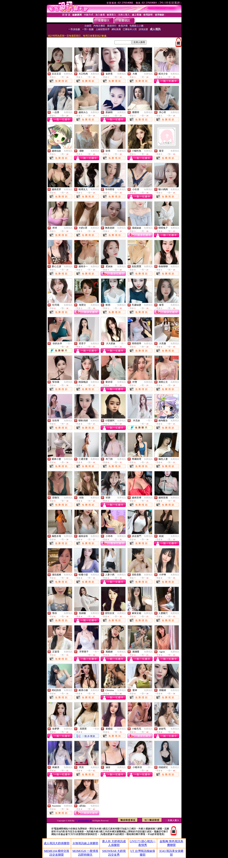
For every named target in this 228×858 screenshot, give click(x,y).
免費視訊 (68, 74)
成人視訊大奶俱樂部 (57, 843)
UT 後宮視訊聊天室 (83, 820)
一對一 (69, 343)
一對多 (96, 729)
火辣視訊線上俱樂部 (85, 843)
